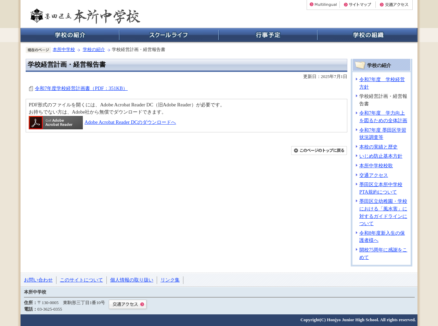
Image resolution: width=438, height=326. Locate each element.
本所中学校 (64, 49)
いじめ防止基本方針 (380, 156)
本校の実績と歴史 (378, 146)
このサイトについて (81, 280)
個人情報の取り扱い (131, 280)
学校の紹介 (94, 49)
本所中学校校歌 (376, 165)
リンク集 (170, 280)
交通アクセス (373, 175)
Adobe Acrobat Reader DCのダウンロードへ (102, 122)
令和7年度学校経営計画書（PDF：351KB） (81, 88)
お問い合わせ (38, 280)
